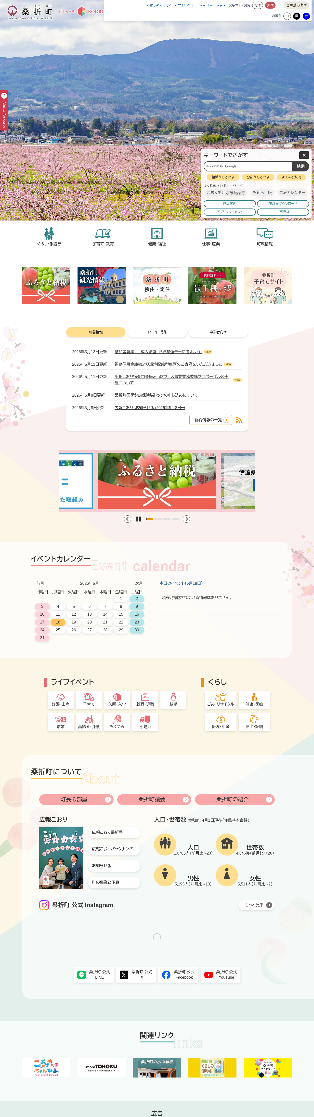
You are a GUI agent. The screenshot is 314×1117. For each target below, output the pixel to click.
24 (42, 630)
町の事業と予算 (105, 882)
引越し (145, 727)
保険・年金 (220, 727)
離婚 (61, 727)
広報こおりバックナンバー (114, 849)
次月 (139, 583)
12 (74, 614)
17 (42, 622)
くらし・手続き (49, 244)
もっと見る (254, 905)
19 (74, 622)
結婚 (173, 704)
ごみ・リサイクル (220, 704)
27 (89, 630)
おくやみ (117, 727)
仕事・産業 (211, 244)
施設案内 (229, 204)
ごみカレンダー (292, 193)
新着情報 (96, 332)
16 (137, 614)
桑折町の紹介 (232, 799)
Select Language (210, 5)
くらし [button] (217, 682)
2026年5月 (89, 583)
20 (89, 622)
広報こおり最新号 (107, 832)
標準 (257, 5)
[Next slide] (186, 519)
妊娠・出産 (60, 704)
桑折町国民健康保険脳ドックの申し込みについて (156, 395)
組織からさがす (223, 177)
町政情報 (265, 244)
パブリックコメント (229, 212)
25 (58, 630)
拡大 (270, 5)
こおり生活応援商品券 (226, 193)
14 (105, 614)
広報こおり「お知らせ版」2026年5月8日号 (150, 408)
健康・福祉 (157, 244)
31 (42, 638)
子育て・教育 (103, 244)
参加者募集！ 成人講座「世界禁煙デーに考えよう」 (158, 352)
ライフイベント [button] (72, 682)
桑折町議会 (151, 799)
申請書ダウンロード (283, 204)
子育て (89, 704)
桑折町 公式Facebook (184, 974)
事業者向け (218, 332)
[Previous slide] (127, 519)
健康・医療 (254, 704)
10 (42, 614)
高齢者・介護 (89, 727)
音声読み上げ (296, 5)
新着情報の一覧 (208, 420)
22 (121, 622)
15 (121, 614)
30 (137, 630)
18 (58, 622)
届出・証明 (254, 727)
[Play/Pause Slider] (138, 519)
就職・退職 (145, 704)
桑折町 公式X (141, 974)
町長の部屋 (73, 799)
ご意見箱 (283, 212)
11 (58, 614)
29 (121, 630)
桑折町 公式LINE (99, 974)
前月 (40, 583)
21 (105, 622)
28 (105, 630)
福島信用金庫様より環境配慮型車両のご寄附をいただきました (168, 364)
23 (137, 622)
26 (74, 630)
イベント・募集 (157, 332)
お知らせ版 (262, 193)
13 (89, 614)
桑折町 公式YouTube (226, 974)
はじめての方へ (161, 5)
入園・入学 (117, 704)
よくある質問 (291, 177)
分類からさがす (258, 177)
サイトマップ (186, 5)
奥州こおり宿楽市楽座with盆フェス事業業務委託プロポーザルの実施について (172, 380)
